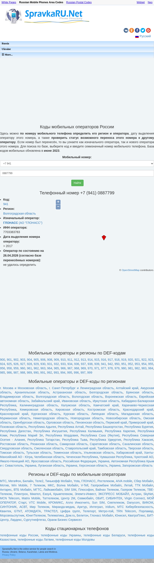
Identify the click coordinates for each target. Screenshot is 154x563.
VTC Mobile (37, 502)
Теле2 (39, 481)
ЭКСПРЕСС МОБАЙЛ (113, 494)
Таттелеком (50, 498)
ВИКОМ (147, 502)
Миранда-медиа (63, 507)
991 (42, 372)
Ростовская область (14, 444)
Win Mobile (19, 485)
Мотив (4, 485)
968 (76, 368)
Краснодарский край (138, 409)
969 (83, 368)
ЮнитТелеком (36, 515)
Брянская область (139, 392)
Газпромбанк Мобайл (106, 485)
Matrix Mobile (31, 498)
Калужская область (75, 405)
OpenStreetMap (131, 270)
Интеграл (96, 507)
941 (5, 204)
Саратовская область (105, 444)
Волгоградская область (19, 213)
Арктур (82, 507)
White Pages (9, 2)
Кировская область (70, 409)
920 (130, 359)
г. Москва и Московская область (23, 388)
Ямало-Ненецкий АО (14, 461)
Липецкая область (104, 414)
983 (144, 368)
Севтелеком (115, 502)
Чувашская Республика (116, 457)
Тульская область (38, 452)
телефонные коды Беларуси (104, 535)
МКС (51, 485)
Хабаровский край (129, 452)
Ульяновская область (99, 452)
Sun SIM (98, 502)
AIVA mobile (124, 481)
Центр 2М (68, 498)
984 (150, 368)
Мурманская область (15, 418)
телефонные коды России (19, 535)
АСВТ (23, 507)
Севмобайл (85, 498)
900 (2, 359)
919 (123, 359)
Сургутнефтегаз (34, 519)
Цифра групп (70, 511)
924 (2, 364)
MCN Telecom (9, 498)
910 (63, 359)
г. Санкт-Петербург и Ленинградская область (81, 388)
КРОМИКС (55, 502)
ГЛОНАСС (88, 481)
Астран (136, 494)
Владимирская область (16, 396)
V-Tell (84, 485)
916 (103, 359)
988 (22, 372)
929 (36, 364)
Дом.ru (70, 515)
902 (16, 359)
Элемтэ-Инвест (85, 494)
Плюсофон (85, 489)
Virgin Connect (134, 498)
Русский (145, 36)
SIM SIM (70, 489)
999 (89, 372)
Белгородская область (106, 392)
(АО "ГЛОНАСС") (22, 222)
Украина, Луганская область (44, 465)
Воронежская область (121, 396)
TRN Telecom (126, 511)
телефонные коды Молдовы (75, 539)
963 (42, 368)
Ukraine (6, 49)
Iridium (110, 507)
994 (62, 372)
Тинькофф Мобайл (58, 481)
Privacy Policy (9, 555)
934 (69, 364)
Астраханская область (69, 392)
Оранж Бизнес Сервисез (64, 519)
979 (117, 368)
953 (137, 364)
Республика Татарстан (43, 439)
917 (110, 359)
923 (150, 359)
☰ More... (7, 54)
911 (69, 359)
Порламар (146, 511)
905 (36, 359)
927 (22, 364)
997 (83, 372)
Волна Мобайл (67, 485)
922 (144, 359)
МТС (3, 481)
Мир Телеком (39, 507)
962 (36, 368)
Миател (35, 494)
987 (15, 372)
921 (137, 359)
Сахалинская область (137, 444)
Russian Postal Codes (79, 2)
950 (117, 364)
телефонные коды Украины (61, 535)
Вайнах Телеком (107, 489)
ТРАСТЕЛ (51, 511)
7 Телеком (37, 485)
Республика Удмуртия (105, 439)
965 (56, 368)
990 (36, 372)
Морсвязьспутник (12, 515)
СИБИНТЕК (114, 498)
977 (103, 368)
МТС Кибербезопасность (135, 507)
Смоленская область (48, 448)
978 (110, 368)
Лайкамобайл (53, 489)
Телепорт (89, 511)
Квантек (5, 511)
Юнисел (120, 515)
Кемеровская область (36, 409)
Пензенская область (89, 422)
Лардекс (16, 519)
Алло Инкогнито (77, 502)
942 (110, 364)
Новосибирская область (123, 418)
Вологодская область (87, 396)
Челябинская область (49, 457)
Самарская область (74, 444)
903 (22, 359)
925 (9, 364)
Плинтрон (21, 494)
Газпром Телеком (133, 489)
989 (29, 372)
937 (83, 364)
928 (29, 364)
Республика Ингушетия (50, 431)
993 (56, 372)
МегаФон (14, 481)
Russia (5, 43)
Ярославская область (46, 461)
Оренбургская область (28, 422)
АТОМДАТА (33, 511)
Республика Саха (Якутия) (100, 435)
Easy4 (47, 494)
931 (49, 364)
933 (63, 364)
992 (49, 372)
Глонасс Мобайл (101, 515)
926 (16, 364)
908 (49, 359)
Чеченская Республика (82, 457)
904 (29, 359)
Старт (22, 502)
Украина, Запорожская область (130, 465)
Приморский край (141, 422)
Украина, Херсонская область (86, 465)
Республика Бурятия (138, 426)
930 (42, 364)
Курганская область (46, 414)
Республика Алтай (71, 426)
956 (2, 368)
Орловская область (60, 422)
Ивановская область (76, 401)
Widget (141, 2)
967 (69, 368)
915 (96, 359)
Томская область (12, 452)
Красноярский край (14, 414)
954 (144, 364)
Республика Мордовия (62, 435)
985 (2, 372)
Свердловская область (16, 448)
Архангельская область (32, 392)
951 (123, 364)
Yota (77, 481)
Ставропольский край (80, 448)
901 (9, 359)
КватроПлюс (136, 515)
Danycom (133, 502)
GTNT (18, 511)
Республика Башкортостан (104, 426)
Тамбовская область (112, 448)
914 (89, 359)
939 (96, 364)
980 (123, 368)
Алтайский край (127, 388)
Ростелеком (105, 481)
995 (69, 372)
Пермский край (116, 422)
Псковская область (13, 426)
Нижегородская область (50, 418)
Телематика (55, 515)
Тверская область (140, 448)
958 (9, 368)
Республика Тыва (74, 439)
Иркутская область (106, 401)
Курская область (76, 414)
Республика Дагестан (15, 431)
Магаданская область (137, 414)
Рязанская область (44, 444)
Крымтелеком (63, 494)
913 (83, 359)
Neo (150, 2)
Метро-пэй (106, 511)
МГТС (37, 489)
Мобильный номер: (77, 157)
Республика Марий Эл (26, 435)
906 (42, 359)
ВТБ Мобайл (22, 489)
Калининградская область (39, 405)
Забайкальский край (45, 401)
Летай (128, 485)
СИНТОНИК (8, 507)
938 (89, 364)
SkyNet (148, 494)
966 (63, 368)
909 (56, 359)
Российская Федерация (79, 461)
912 (76, 359)
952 (130, 364)
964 (49, 368)
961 (29, 368)
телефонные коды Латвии (35, 539)
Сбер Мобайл (143, 481)
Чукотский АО (143, 457)
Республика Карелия (120, 431)
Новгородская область (87, 418)
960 (22, 368)
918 (117, 359)
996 (76, 372)
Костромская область (104, 409)
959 (16, 368)
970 (89, 368)
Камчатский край (106, 405)
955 (150, 364)
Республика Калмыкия (86, 431)
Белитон (82, 515)
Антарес (6, 489)
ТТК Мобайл (144, 485)
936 (76, 364)
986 (9, 372)
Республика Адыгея (42, 426)
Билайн (28, 481)
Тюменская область (67, 452)
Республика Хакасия (138, 439)
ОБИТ (100, 498)
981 (130, 368)
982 (137, 368)
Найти (77, 182)
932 (56, 364)
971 (96, 368)
